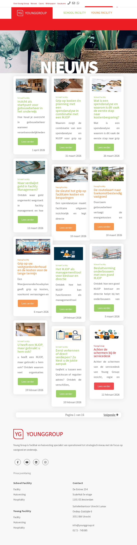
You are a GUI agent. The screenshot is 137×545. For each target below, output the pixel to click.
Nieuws (34, 3)
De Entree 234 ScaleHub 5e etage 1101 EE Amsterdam (83, 494)
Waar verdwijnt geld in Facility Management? (27, 186)
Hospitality (19, 499)
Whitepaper (51, 3)
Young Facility (61, 187)
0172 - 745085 (80, 530)
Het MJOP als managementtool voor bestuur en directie (68, 274)
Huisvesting (19, 494)
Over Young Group (21, 3)
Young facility (101, 13)
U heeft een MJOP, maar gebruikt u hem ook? (30, 348)
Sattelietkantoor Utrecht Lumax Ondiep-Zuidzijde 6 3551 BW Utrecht (89, 511)
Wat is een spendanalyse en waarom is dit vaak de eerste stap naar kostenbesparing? (106, 109)
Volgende (111, 415)
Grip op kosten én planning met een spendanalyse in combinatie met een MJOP (68, 109)
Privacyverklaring (22, 473)
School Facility (23, 98)
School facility (74, 13)
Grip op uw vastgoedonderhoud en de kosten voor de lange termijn (32, 268)
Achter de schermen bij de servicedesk (105, 353)
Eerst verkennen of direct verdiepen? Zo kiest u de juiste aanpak (67, 357)
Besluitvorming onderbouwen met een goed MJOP (104, 273)
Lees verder (27, 141)
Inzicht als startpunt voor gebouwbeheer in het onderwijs (30, 106)
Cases (41, 3)
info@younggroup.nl (83, 525)
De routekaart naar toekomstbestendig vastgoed (108, 193)
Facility (16, 489)
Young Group (99, 346)
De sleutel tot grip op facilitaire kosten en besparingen (71, 194)
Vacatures (61, 3)
